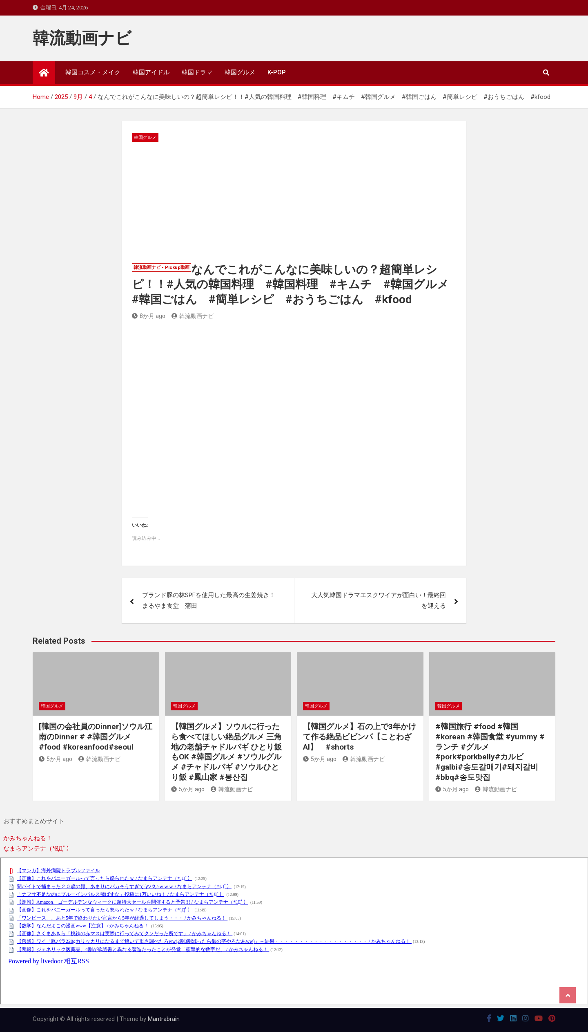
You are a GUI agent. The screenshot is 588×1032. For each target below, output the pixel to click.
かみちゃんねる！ (27, 838)
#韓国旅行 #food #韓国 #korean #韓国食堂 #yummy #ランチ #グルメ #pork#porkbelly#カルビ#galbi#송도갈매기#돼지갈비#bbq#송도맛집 (490, 751)
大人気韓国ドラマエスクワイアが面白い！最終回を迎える (378, 600)
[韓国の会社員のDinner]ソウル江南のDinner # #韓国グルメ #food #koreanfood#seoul (95, 736)
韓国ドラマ (197, 72)
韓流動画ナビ (82, 38)
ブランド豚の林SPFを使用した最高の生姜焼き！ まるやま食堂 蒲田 (211, 600)
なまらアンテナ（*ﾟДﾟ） (37, 848)
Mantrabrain (164, 1019)
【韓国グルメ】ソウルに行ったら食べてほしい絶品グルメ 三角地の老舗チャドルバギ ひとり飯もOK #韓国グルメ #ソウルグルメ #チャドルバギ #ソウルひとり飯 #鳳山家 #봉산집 (226, 751)
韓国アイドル (151, 72)
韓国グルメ (240, 72)
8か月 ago (148, 316)
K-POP (276, 72)
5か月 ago (55, 759)
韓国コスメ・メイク (92, 72)
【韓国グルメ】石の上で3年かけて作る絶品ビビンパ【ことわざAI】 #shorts (359, 736)
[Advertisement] (294, 203)
